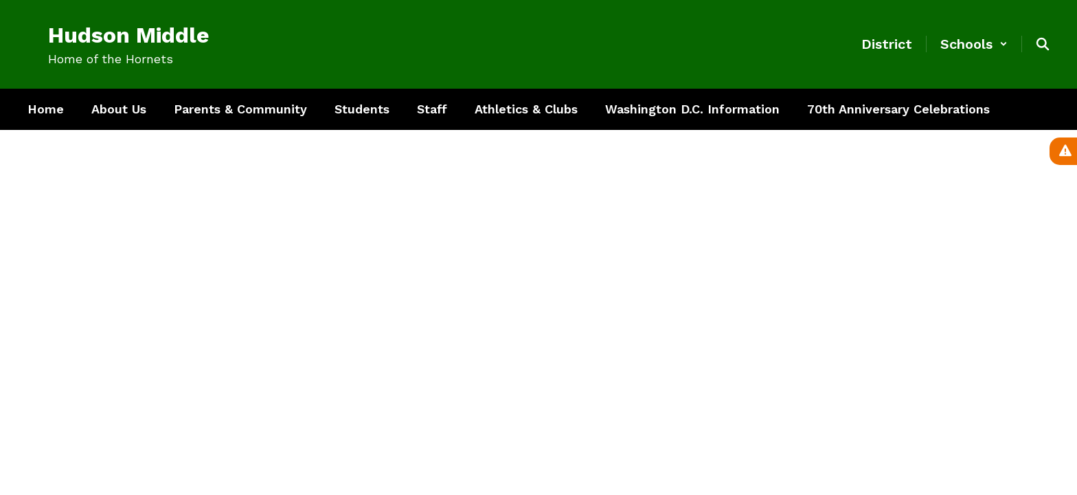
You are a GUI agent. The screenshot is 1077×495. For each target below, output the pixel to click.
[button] (974, 44)
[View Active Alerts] (1063, 151)
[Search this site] (1043, 44)
